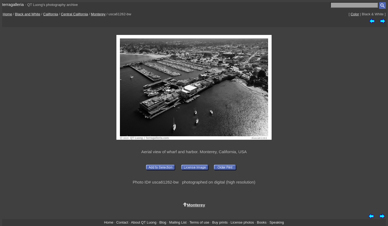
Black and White (27, 14)
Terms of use (199, 222)
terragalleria (13, 4)
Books (261, 222)
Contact (122, 222)
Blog (162, 222)
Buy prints (220, 222)
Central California (74, 14)
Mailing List (178, 222)
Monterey (98, 14)
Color (355, 14)
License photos (242, 222)
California (50, 14)
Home (7, 14)
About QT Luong (143, 222)
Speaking (276, 222)
